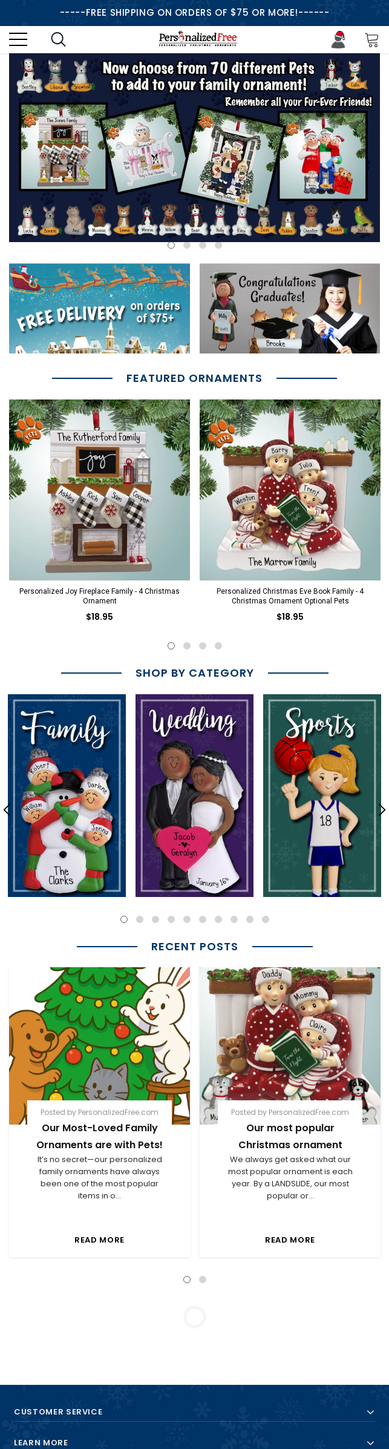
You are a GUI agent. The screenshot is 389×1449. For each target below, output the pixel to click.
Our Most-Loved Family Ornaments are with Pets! (99, 1136)
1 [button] (171, 245)
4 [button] (218, 245)
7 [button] (218, 919)
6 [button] (202, 919)
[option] (194, 147)
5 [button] (187, 919)
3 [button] (202, 245)
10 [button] (265, 919)
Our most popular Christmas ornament (290, 1136)
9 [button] (249, 919)
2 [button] (187, 245)
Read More (99, 1240)
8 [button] (234, 919)
